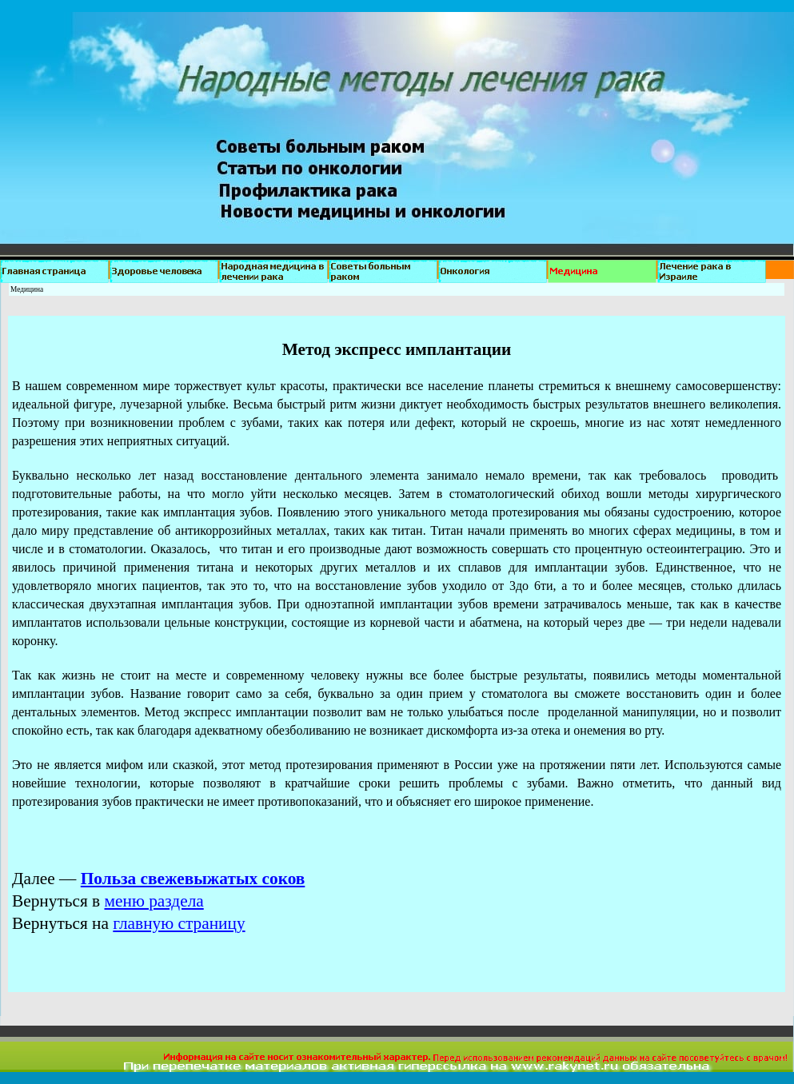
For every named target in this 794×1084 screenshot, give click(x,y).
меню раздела (154, 901)
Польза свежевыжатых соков (193, 878)
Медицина (26, 289)
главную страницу (179, 923)
